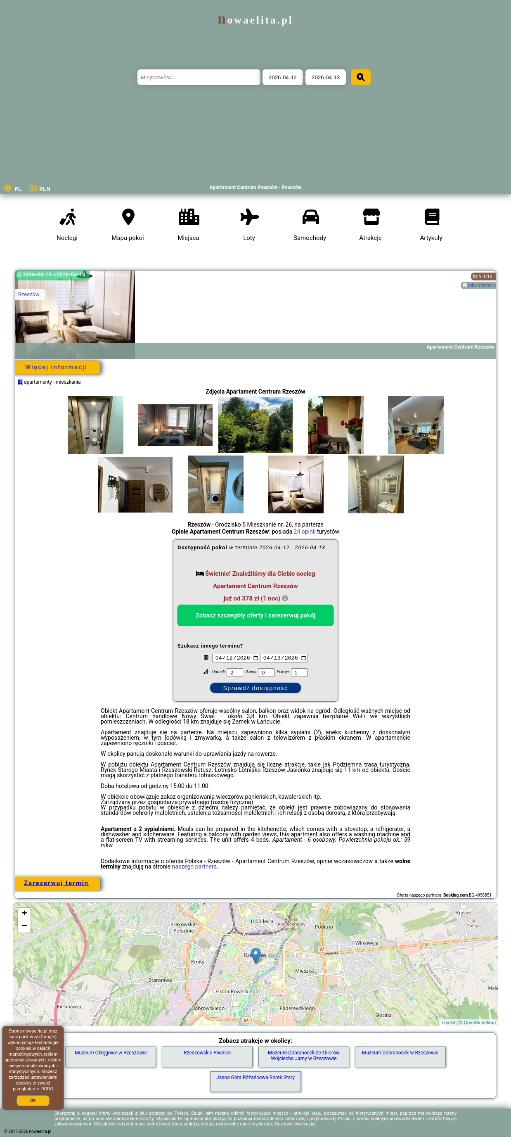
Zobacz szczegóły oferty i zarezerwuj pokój (256, 615)
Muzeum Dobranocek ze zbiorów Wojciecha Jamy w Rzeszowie (304, 1055)
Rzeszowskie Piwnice (207, 1053)
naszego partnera (194, 866)
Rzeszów (29, 294)
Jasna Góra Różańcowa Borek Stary (255, 1077)
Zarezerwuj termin (56, 883)
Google (48, 1037)
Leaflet (448, 1022)
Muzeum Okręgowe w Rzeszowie (111, 1053)
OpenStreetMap (480, 1022)
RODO (47, 1089)
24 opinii (305, 531)
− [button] (24, 926)
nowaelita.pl (255, 20)
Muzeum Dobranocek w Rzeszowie (400, 1053)
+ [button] (24, 914)
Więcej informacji (56, 367)
